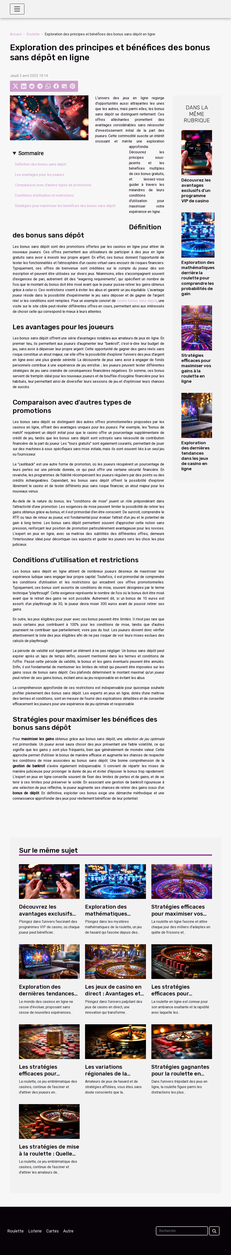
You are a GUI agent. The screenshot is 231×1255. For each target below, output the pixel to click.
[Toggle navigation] (17, 9)
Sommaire (31, 153)
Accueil (15, 34)
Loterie (35, 1231)
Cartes (52, 1231)
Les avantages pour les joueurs (39, 175)
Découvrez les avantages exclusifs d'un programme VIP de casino (196, 190)
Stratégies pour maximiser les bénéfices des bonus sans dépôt (65, 206)
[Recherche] (182, 1230)
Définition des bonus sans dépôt (40, 164)
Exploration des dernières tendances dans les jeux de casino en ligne (195, 455)
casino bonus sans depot (137, 301)
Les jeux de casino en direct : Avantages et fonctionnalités (113, 994)
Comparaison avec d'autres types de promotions (53, 185)
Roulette (33, 34)
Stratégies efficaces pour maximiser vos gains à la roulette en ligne (196, 368)
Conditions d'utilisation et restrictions (44, 195)
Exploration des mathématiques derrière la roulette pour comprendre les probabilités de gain (198, 278)
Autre (68, 1231)
